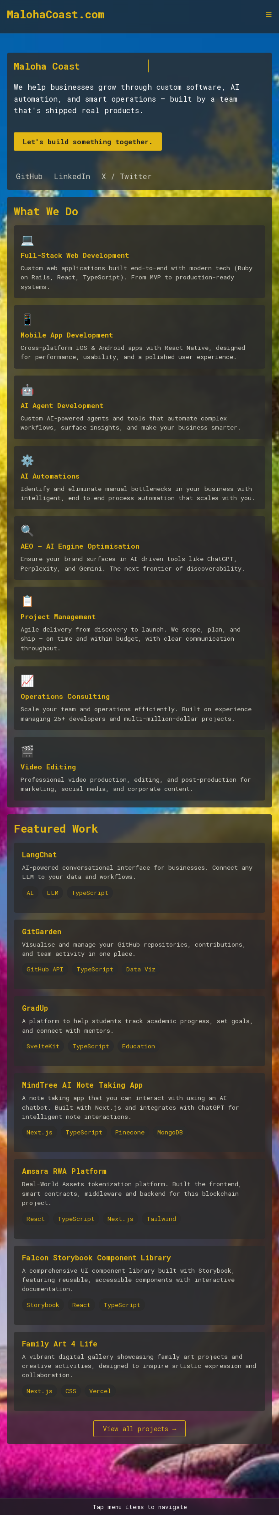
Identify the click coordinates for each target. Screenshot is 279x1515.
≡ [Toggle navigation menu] (269, 14)
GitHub (29, 176)
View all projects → (140, 1428)
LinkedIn (72, 176)
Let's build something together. (88, 141)
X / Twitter (127, 176)
